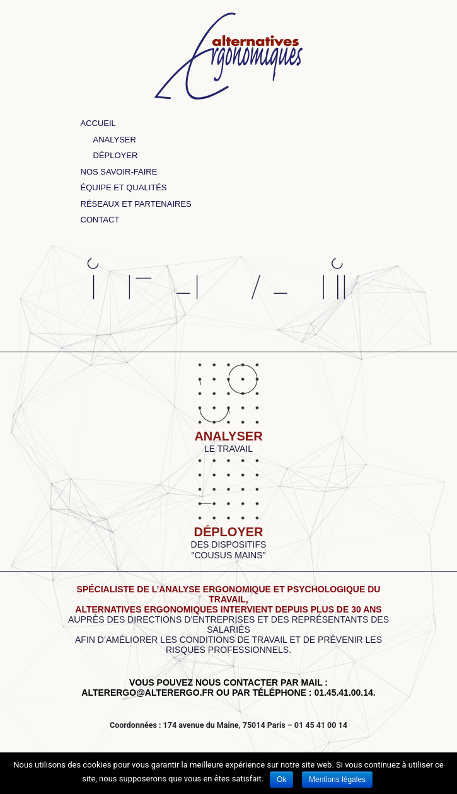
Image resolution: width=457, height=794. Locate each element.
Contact (100, 219)
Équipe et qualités (124, 187)
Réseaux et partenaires (136, 204)
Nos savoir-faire (119, 171)
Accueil (98, 123)
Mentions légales (337, 779)
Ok (281, 779)
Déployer (115, 155)
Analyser (114, 139)
